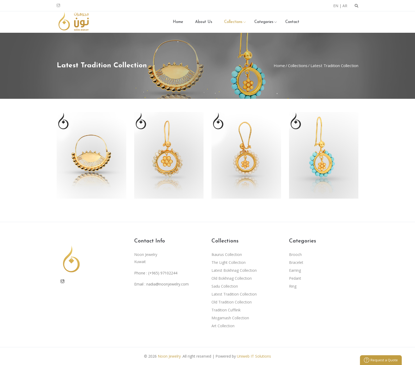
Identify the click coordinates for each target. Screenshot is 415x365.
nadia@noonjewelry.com (167, 284)
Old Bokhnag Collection (231, 278)
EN (335, 5)
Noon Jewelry (169, 356)
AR (344, 5)
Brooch (295, 254)
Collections (297, 65)
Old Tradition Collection (231, 302)
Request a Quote (381, 360)
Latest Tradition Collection (333, 65)
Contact (292, 22)
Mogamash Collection (230, 317)
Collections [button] (233, 22)
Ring (292, 286)
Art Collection (222, 325)
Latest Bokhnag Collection (234, 270)
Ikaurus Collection (226, 254)
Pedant (295, 278)
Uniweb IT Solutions (254, 356)
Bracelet (296, 262)
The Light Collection (228, 262)
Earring (295, 270)
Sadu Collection (224, 286)
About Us (203, 22)
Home (178, 22)
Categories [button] (263, 22)
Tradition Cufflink (226, 309)
